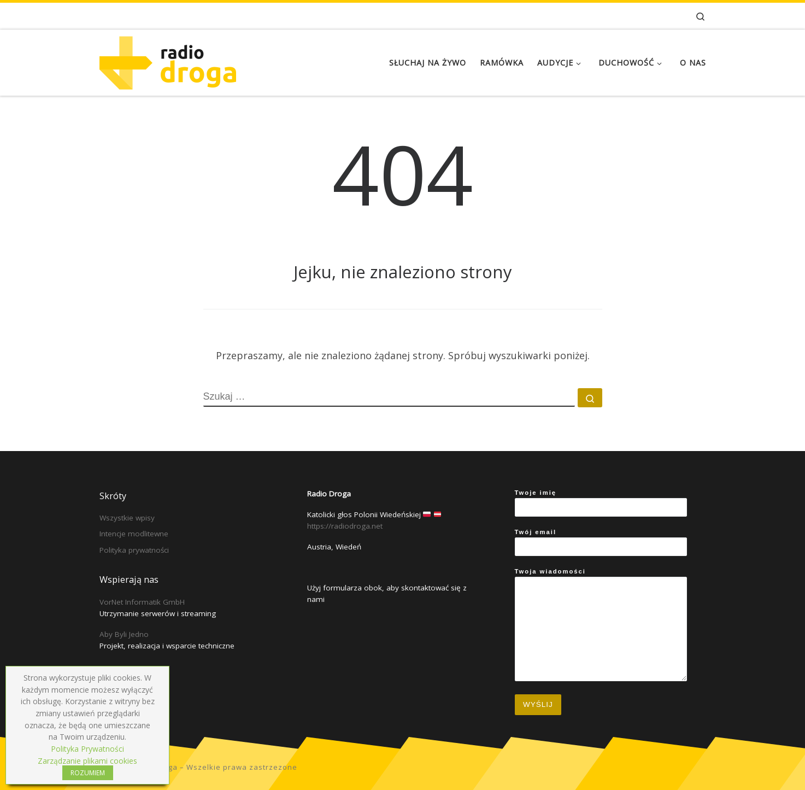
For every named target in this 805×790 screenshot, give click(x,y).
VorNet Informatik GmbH (142, 602)
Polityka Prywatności (87, 749)
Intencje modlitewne (133, 534)
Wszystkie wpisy (127, 518)
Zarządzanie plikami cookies (87, 761)
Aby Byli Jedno (124, 634)
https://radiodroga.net (345, 526)
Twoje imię (601, 503)
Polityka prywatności (134, 550)
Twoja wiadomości (601, 624)
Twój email (601, 542)
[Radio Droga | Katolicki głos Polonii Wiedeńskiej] (167, 60)
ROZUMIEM (87, 772)
